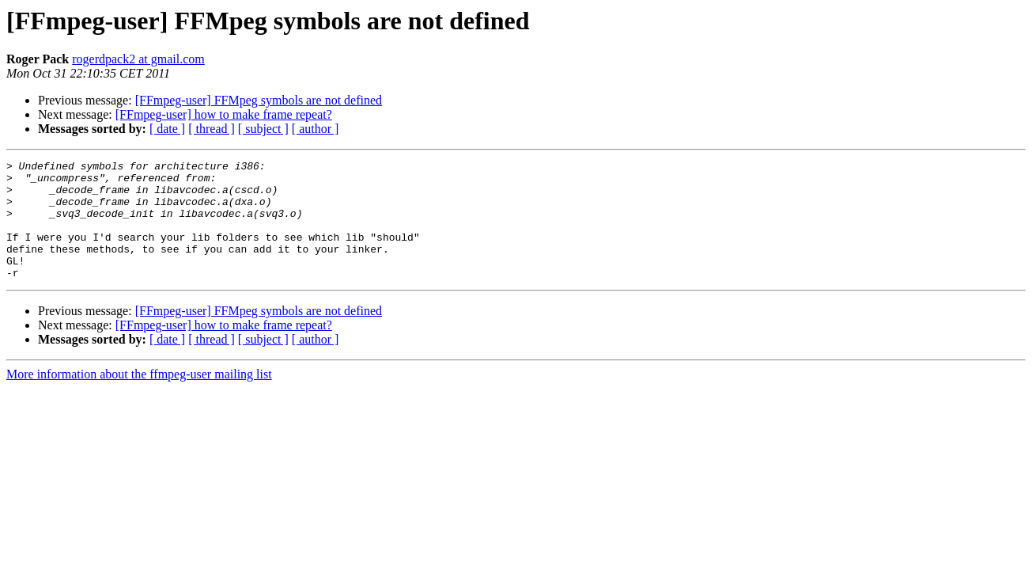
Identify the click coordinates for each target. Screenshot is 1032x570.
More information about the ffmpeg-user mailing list (139, 398)
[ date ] (167, 128)
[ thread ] (211, 128)
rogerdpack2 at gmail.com (138, 59)
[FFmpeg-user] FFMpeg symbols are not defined (258, 100)
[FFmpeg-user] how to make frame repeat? (223, 114)
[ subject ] (263, 128)
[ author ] (315, 128)
